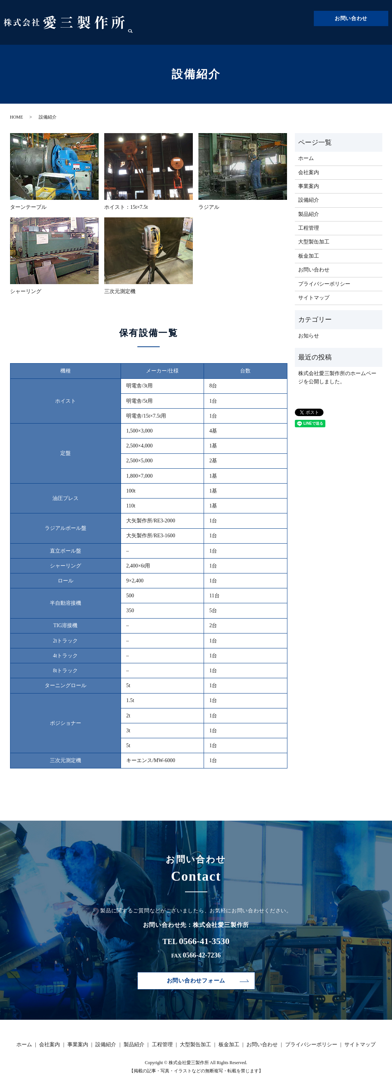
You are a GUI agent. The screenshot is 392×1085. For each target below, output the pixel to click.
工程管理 (301, 35)
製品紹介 (275, 35)
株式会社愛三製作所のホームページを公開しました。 (337, 377)
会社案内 (197, 35)
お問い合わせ (351, 18)
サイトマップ (313, 298)
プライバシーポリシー (324, 284)
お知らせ (308, 336)
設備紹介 (249, 35)
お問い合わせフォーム (196, 981)
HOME (16, 117)
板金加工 (364, 35)
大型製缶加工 (332, 35)
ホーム (174, 35)
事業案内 (223, 35)
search (382, 35)
